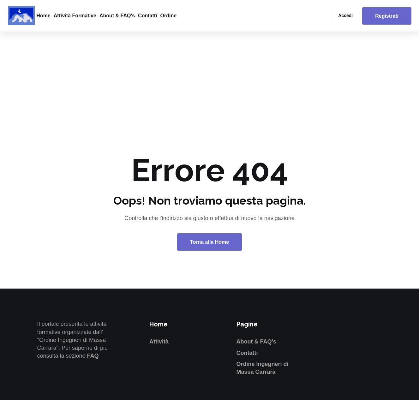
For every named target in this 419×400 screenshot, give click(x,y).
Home (43, 15)
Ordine (168, 15)
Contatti (147, 15)
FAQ (93, 356)
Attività (159, 341)
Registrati (386, 16)
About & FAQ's (117, 15)
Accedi (345, 15)
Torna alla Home (209, 242)
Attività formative (75, 15)
